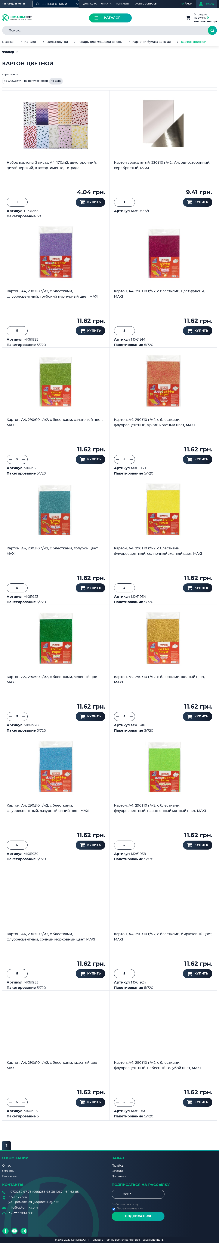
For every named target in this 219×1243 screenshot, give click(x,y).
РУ (182, 4)
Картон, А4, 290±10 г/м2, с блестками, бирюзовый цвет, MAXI (163, 936)
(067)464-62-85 (67, 1191)
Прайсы (118, 1165)
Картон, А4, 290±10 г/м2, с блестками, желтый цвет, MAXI (159, 679)
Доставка (90, 4)
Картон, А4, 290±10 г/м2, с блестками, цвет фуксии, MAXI (159, 293)
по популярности (36, 81)
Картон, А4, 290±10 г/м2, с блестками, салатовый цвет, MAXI (55, 422)
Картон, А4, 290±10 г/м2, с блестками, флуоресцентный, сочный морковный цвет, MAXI (51, 936)
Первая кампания (130, 1208)
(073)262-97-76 (20, 1191)
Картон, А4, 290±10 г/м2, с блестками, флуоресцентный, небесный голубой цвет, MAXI (157, 1065)
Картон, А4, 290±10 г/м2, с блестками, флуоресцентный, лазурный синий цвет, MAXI (48, 808)
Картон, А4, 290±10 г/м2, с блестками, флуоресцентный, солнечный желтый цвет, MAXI (158, 551)
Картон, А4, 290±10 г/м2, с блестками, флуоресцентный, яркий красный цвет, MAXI (154, 422)
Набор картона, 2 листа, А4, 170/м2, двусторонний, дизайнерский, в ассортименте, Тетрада (52, 165)
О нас (6, 1165)
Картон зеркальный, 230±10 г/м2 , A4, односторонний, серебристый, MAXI (162, 165)
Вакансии (9, 1176)
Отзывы (8, 1171)
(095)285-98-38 (43, 1191)
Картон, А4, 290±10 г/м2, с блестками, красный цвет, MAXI (53, 1065)
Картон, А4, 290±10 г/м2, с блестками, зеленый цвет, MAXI (53, 679)
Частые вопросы (145, 4)
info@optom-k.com (23, 1207)
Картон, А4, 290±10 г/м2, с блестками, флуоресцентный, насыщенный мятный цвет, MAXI (160, 808)
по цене (56, 81)
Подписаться (138, 1216)
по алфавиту (12, 81)
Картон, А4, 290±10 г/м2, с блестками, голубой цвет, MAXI (52, 551)
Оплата (106, 4)
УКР (189, 4)
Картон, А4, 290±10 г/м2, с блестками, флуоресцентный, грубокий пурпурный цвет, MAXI (52, 293)
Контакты (123, 4)
